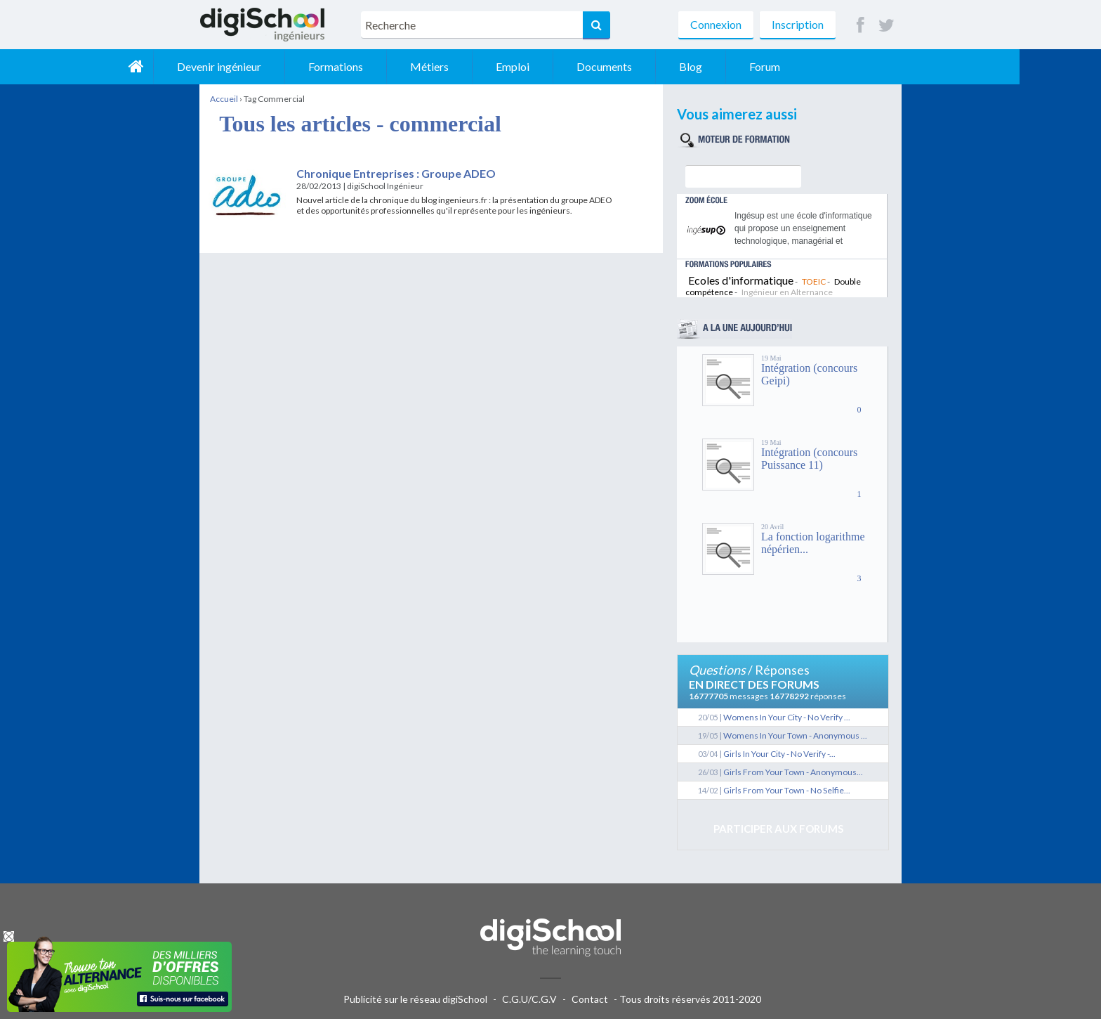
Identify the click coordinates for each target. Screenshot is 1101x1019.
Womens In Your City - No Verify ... (786, 717)
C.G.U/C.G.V (529, 999)
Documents (685, 66)
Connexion (715, 24)
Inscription (798, 24)
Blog (772, 66)
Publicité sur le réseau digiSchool (415, 999)
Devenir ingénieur (300, 66)
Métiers (511, 66)
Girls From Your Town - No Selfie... (786, 790)
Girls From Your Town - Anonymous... (793, 772)
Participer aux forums (778, 828)
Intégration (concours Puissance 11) (809, 458)
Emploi (594, 66)
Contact (590, 999)
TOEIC (814, 281)
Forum (846, 66)
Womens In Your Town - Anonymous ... (795, 735)
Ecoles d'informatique (740, 280)
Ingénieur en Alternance (787, 292)
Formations (417, 66)
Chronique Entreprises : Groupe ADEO (396, 173)
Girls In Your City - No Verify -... (779, 753)
